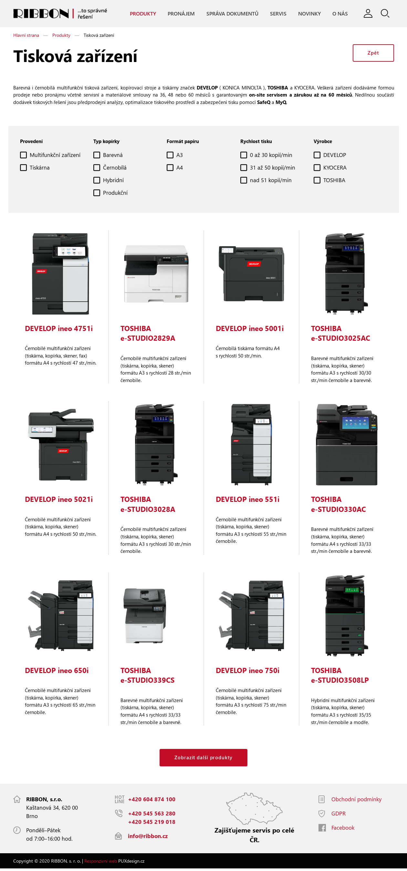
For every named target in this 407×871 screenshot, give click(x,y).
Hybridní (113, 180)
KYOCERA (335, 168)
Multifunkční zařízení (55, 155)
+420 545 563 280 (151, 815)
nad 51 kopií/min (271, 180)
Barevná (113, 155)
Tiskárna (40, 168)
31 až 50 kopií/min (272, 168)
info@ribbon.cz (148, 838)
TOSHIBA (334, 180)
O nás (340, 13)
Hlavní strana (26, 35)
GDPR (338, 815)
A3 (179, 155)
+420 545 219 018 (151, 824)
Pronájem (180, 13)
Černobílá (115, 168)
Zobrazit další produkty (203, 759)
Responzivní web (100, 863)
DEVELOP (334, 155)
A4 (179, 168)
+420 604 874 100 (151, 801)
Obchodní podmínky (356, 801)
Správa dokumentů (232, 13)
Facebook (342, 830)
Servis (278, 13)
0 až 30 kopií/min (271, 155)
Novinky (309, 13)
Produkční (115, 193)
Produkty (143, 13)
